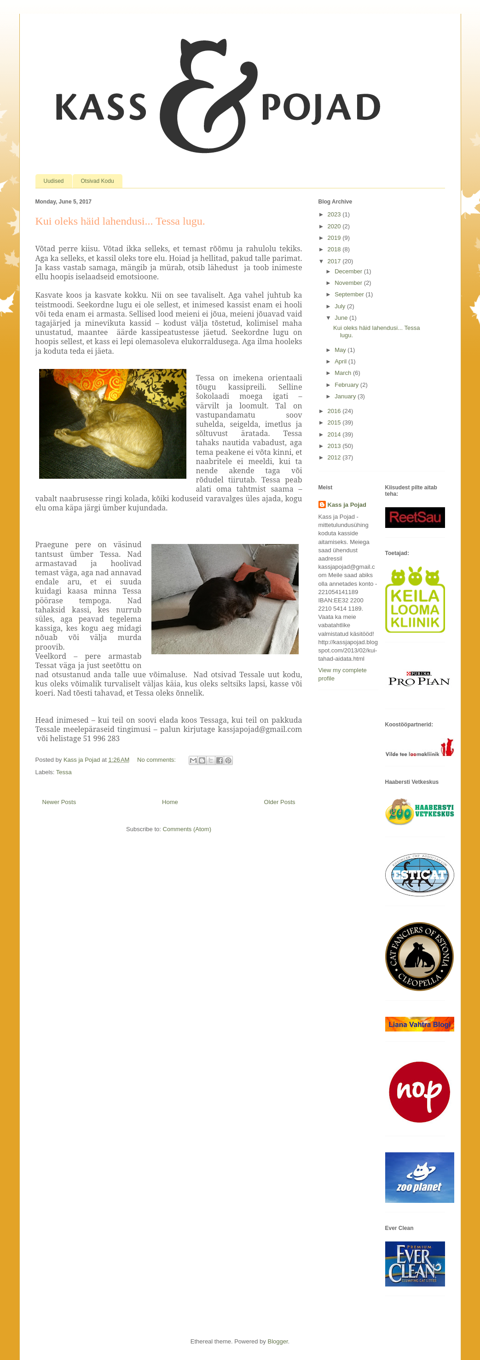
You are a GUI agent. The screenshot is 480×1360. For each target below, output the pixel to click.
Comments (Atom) (187, 829)
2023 (335, 214)
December (349, 271)
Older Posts (279, 802)
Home (170, 802)
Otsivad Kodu (97, 181)
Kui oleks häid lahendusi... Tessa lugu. (120, 221)
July (341, 306)
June (342, 317)
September (350, 294)
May (341, 349)
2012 (335, 457)
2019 (335, 237)
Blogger (277, 1341)
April (341, 361)
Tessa (64, 772)
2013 (335, 445)
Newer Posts (59, 802)
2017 (335, 261)
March (344, 372)
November (349, 282)
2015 (335, 422)
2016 (335, 411)
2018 (335, 249)
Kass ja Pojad (347, 504)
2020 (335, 226)
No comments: (157, 759)
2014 (335, 434)
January (346, 396)
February (347, 384)
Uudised (54, 181)
